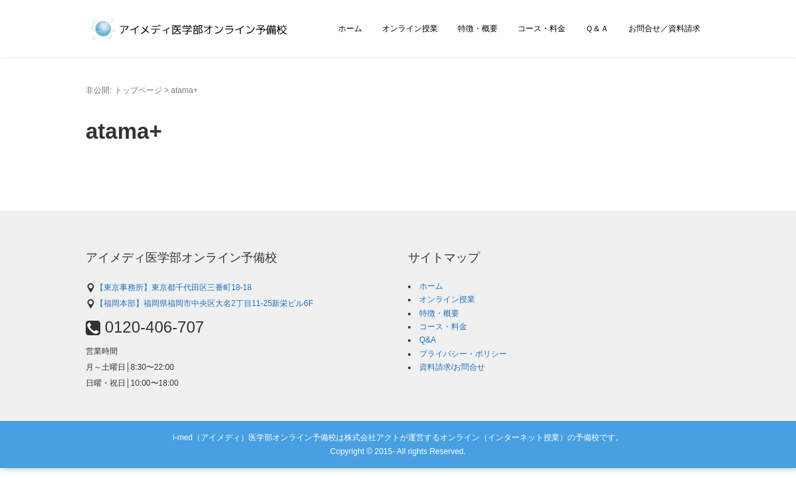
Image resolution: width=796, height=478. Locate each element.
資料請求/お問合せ (452, 367)
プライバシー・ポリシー (463, 353)
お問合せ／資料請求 (664, 28)
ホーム (350, 28)
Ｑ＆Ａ (597, 28)
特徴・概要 (478, 28)
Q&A (427, 340)
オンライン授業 (410, 28)
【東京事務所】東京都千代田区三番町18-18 (169, 287)
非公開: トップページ (124, 90)
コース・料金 (541, 28)
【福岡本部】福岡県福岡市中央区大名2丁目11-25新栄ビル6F (199, 303)
